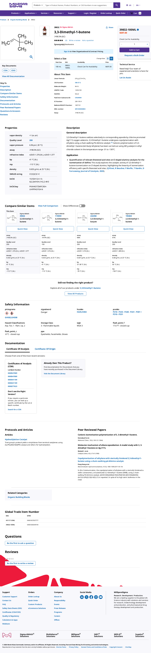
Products (3, 20)
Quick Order (120, 13)
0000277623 (12, 386)
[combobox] (76, 5)
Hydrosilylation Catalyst (16, 439)
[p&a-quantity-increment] (147, 44)
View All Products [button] (75, 293)
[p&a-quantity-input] (134, 44)
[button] (90, 13)
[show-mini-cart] (136, 13)
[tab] (5, 19)
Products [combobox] (37, 5)
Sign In (67, 51)
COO (13, 70)
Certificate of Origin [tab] (45, 348)
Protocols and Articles (10, 104)
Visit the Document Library (54, 373)
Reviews (4, 114)
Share (109, 27)
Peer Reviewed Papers (10, 107)
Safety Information (9, 97)
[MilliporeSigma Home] (18, 5)
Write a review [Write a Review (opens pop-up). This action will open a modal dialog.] (74, 40)
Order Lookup (106, 13)
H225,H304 (82, 312)
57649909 (78, 98)
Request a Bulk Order (134, 55)
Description (5, 90)
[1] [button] (112, 143)
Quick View (22, 229)
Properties (5, 86)
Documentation (7, 100)
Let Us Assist (125, 77)
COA (6, 70)
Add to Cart (134, 50)
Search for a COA (14, 409)
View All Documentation (13, 76)
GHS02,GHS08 (11, 317)
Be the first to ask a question (20, 543)
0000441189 (12, 380)
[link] (14, 596)
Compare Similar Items (11, 93)
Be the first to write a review (21, 564)
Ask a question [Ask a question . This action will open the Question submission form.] (88, 40)
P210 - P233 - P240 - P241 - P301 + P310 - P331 (127, 313)
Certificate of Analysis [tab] (17, 348)
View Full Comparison (48, 206)
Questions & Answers (10, 111)
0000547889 (12, 373)
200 (31, 140)
